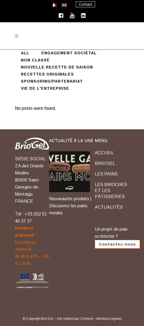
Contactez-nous (117, 244)
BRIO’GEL (105, 163)
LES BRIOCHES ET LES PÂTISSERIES (111, 190)
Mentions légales (109, 319)
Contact (85, 4)
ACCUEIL (104, 153)
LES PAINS (106, 174)
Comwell (87, 319)
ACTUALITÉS (109, 207)
